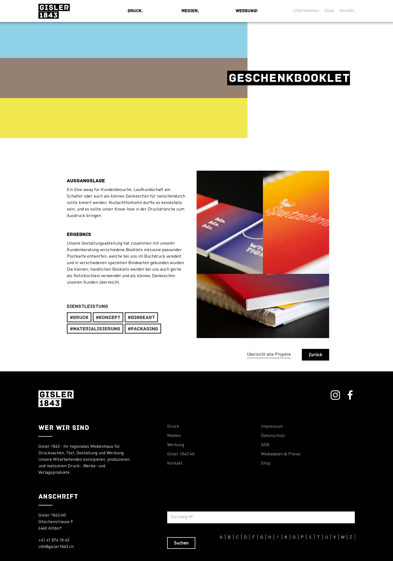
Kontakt (347, 10)
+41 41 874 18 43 (53, 540)
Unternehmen (306, 10)
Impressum (272, 426)
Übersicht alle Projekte (269, 354)
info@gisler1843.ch (56, 547)
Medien (174, 436)
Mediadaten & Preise (280, 454)
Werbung (175, 445)
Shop (329, 10)
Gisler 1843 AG (181, 454)
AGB (265, 445)
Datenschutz (273, 436)
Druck (173, 426)
